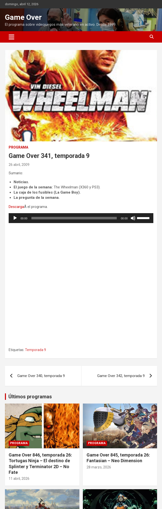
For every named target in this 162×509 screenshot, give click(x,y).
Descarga (16, 206)
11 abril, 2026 (19, 479)
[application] (81, 218)
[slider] (74, 218)
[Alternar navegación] (11, 37)
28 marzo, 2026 (99, 467)
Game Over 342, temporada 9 (121, 376)
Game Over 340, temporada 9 (41, 376)
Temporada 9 (35, 350)
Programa (18, 147)
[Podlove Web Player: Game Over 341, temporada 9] (81, 284)
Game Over (23, 17)
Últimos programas (30, 397)
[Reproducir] (15, 218)
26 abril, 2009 (19, 165)
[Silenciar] (133, 218)
